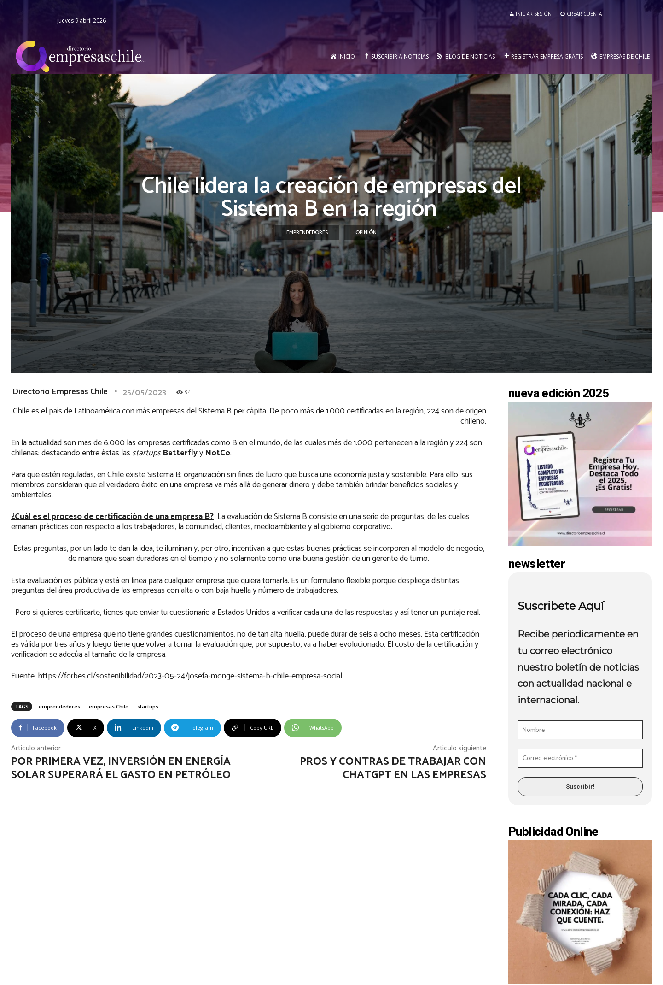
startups (147, 706)
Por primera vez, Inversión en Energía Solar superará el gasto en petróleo (122, 768)
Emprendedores (307, 232)
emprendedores (59, 706)
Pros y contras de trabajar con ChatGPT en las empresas (393, 768)
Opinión (366, 232)
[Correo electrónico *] (580, 758)
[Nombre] (580, 730)
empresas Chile (108, 706)
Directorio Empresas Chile (60, 392)
